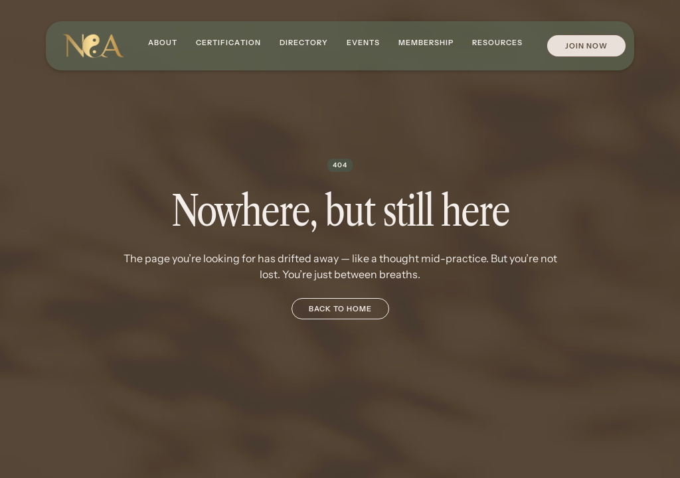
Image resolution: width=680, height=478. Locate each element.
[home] (93, 46)
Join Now (586, 45)
